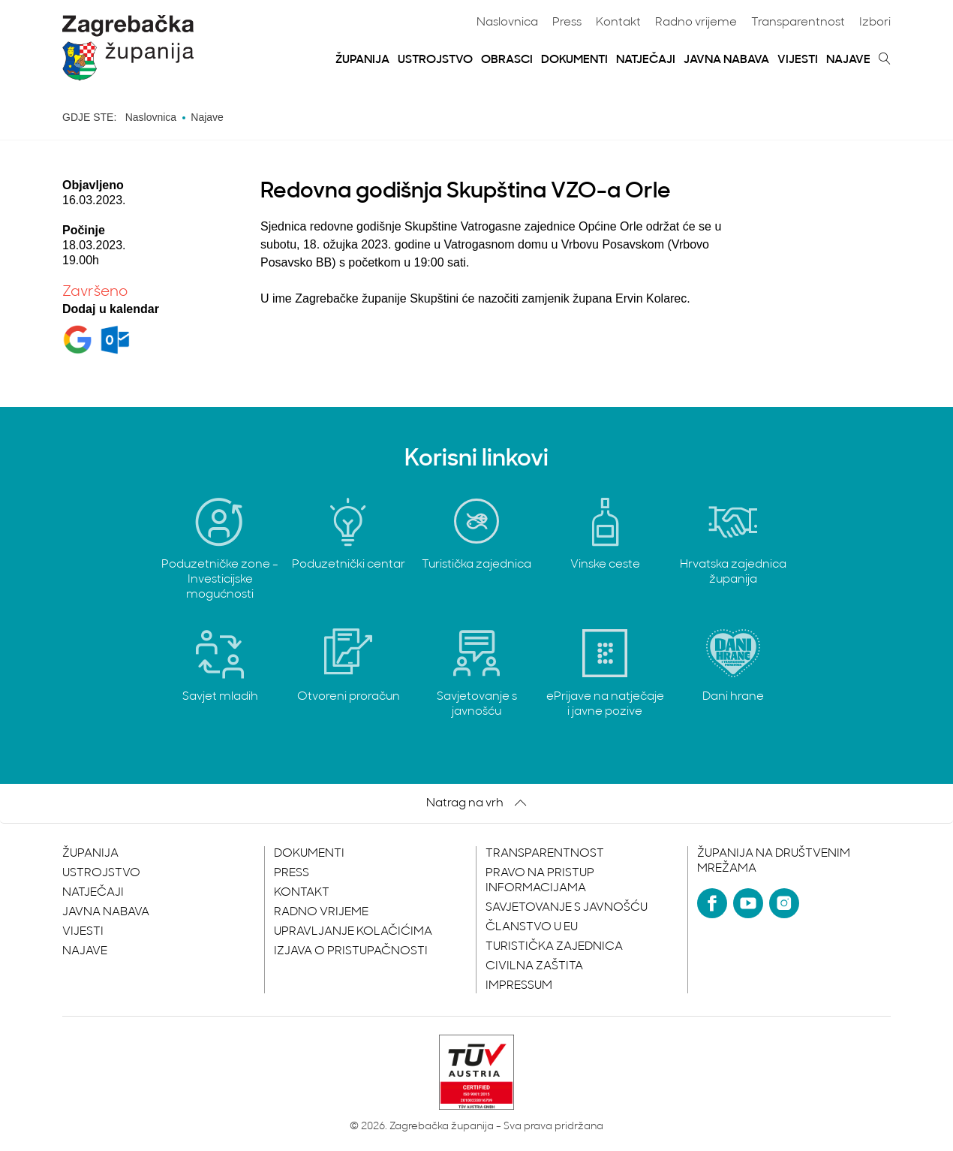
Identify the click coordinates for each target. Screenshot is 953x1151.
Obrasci (507, 60)
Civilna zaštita (534, 966)
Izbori (875, 23)
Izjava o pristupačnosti (351, 951)
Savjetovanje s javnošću (567, 908)
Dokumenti (574, 60)
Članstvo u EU (532, 927)
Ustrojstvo (435, 60)
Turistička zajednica (554, 947)
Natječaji (645, 60)
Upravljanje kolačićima (353, 932)
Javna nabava (726, 60)
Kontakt (618, 23)
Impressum (519, 986)
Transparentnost (798, 23)
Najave (848, 60)
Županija (362, 60)
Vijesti (797, 60)
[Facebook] (712, 903)
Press (567, 23)
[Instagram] (784, 903)
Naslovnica (507, 23)
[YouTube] (748, 903)
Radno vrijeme (696, 23)
